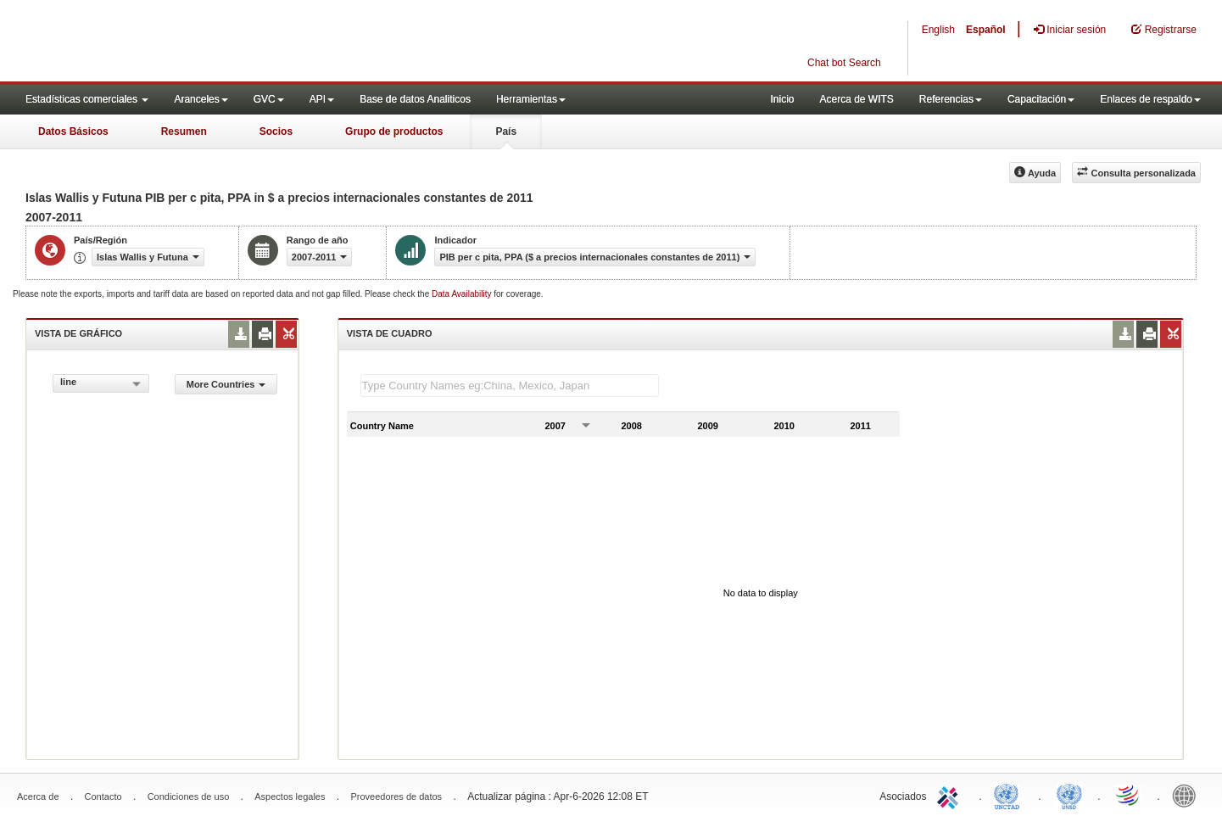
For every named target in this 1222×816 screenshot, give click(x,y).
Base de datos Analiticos (415, 99)
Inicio (782, 99)
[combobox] (101, 383)
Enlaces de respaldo (1150, 99)
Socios (276, 131)
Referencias (950, 99)
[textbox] (509, 385)
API (322, 99)
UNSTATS (1069, 795)
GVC (269, 99)
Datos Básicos (73, 131)
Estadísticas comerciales (86, 99)
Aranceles (200, 99)
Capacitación (1040, 99)
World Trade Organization (1129, 795)
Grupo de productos (394, 131)
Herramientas (531, 99)
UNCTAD (1010, 795)
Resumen (184, 131)
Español (986, 30)
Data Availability (463, 294)
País (505, 131)
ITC (951, 795)
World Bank (1188, 795)
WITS (169, 42)
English (938, 30)
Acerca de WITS (856, 99)
